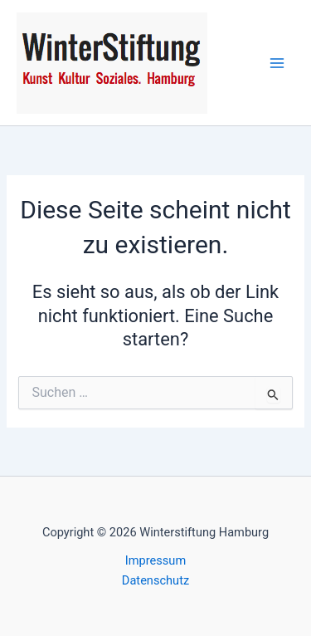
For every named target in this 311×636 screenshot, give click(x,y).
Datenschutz (155, 580)
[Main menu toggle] (277, 63)
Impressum (155, 560)
